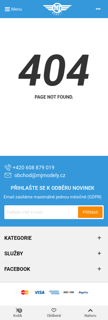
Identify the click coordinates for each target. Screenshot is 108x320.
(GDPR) (94, 197)
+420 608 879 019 (29, 167)
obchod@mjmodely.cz (34, 175)
